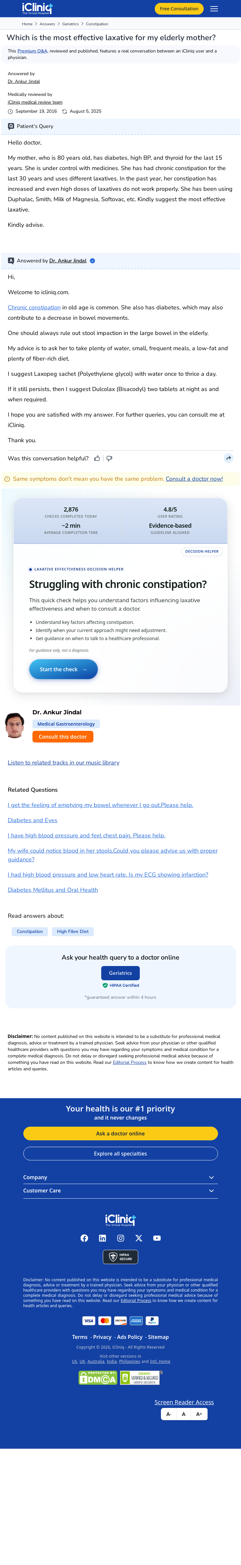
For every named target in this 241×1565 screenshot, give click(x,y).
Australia (96, 1361)
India (112, 1361)
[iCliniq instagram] (121, 1238)
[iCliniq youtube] (157, 1238)
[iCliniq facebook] (84, 1238)
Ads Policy (129, 1337)
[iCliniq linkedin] (102, 1238)
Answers (47, 24)
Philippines (129, 1361)
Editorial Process (130, 1062)
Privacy (102, 1337)
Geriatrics (70, 24)
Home (27, 24)
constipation (97, 24)
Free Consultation (179, 9)
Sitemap (158, 1337)
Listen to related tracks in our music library (63, 762)
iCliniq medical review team (35, 102)
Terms (80, 1337)
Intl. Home (160, 1361)
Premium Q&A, (33, 51)
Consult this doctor (63, 736)
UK (82, 1361)
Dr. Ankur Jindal (24, 81)
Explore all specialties (120, 1153)
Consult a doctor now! (194, 479)
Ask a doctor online (120, 1133)
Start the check (63, 669)
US (74, 1361)
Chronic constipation (34, 307)
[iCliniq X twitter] (139, 1238)
